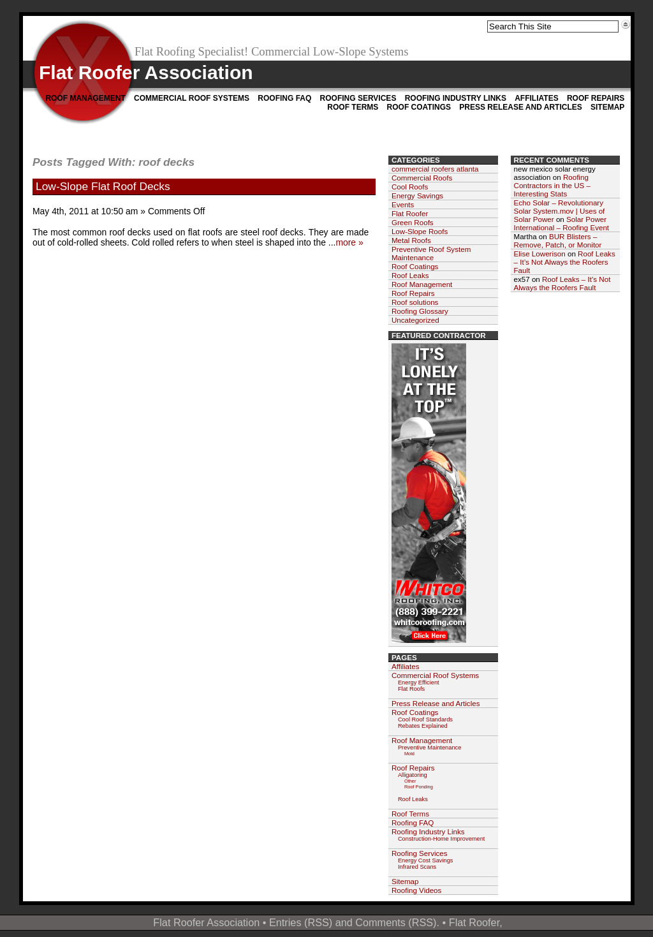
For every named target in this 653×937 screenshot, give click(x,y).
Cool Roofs (410, 186)
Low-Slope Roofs (420, 231)
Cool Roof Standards (425, 719)
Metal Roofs (411, 240)
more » (349, 242)
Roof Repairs (595, 98)
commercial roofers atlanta (435, 169)
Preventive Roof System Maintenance (431, 253)
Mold (409, 753)
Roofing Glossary (420, 311)
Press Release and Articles (520, 107)
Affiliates (536, 98)
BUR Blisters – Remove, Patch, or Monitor (558, 240)
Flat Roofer (410, 213)
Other (410, 781)
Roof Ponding (418, 787)
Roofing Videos (416, 890)
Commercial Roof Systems (191, 98)
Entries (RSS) (300, 922)
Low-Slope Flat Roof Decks (103, 186)
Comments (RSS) (395, 922)
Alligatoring (412, 775)
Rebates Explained (423, 726)
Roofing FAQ (284, 98)
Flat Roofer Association (146, 72)
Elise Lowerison (540, 253)
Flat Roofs (411, 689)
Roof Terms (352, 107)
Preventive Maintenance (429, 747)
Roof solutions (415, 302)
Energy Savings (417, 195)
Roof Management (85, 98)
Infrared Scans (417, 867)
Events (403, 204)
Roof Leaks (410, 275)
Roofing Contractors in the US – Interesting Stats (552, 185)
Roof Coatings (419, 107)
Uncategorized (415, 320)
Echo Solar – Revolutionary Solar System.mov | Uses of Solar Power (559, 210)
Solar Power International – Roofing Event (562, 223)
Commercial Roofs (422, 177)
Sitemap (607, 107)
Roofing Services (358, 98)
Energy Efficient (418, 682)
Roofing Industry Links (455, 98)
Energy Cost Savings (425, 860)
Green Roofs (413, 222)
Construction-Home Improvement (441, 839)
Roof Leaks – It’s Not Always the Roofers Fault (564, 261)
